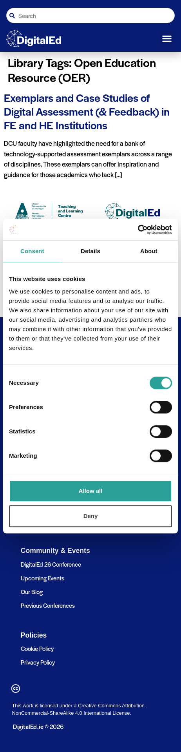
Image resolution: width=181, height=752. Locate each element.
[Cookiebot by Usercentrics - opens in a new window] (137, 230)
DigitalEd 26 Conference (51, 564)
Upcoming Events (42, 578)
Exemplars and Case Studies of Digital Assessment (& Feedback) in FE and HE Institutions (87, 111)
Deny (90, 516)
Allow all (91, 490)
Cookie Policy (37, 648)
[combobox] (90, 15)
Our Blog (32, 591)
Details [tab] (90, 251)
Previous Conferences (48, 605)
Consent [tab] (32, 251)
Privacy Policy (38, 662)
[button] (167, 39)
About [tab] (148, 251)
